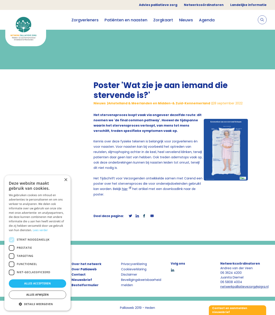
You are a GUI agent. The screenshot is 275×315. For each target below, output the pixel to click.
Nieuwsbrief (81, 280)
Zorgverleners (85, 20)
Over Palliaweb (84, 269)
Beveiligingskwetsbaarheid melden (141, 282)
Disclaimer (129, 274)
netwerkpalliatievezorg (237, 286)
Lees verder (40, 230)
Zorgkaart (163, 20)
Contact (78, 274)
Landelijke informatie (248, 5)
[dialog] (37, 243)
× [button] (65, 180)
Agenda (207, 20)
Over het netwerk (86, 264)
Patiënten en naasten (126, 20)
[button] (37, 304)
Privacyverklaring (134, 264)
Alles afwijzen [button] (37, 295)
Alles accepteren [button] (37, 283)
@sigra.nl (262, 286)
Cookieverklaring (133, 269)
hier (125, 189)
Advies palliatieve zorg (158, 5)
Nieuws (186, 20)
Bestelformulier (85, 285)
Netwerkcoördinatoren (204, 5)
